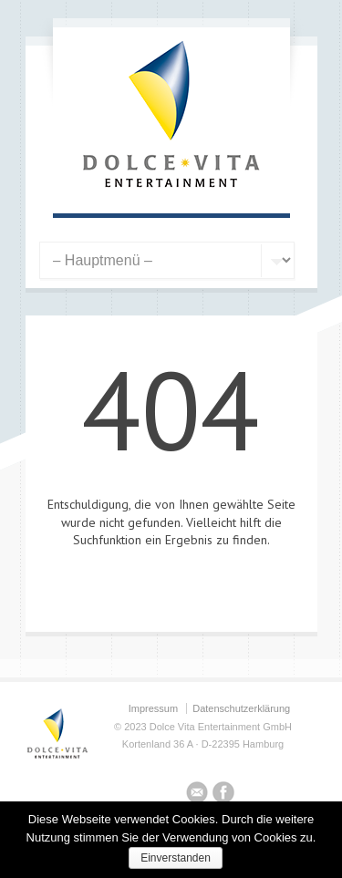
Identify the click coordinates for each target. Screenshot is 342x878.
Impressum (153, 708)
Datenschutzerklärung (241, 708)
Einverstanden (175, 858)
